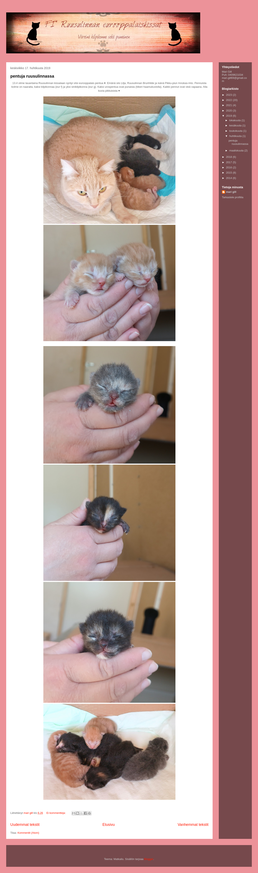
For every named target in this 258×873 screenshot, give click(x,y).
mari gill (231, 191)
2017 (229, 162)
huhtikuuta (236, 136)
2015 (229, 172)
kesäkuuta (235, 125)
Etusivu (108, 825)
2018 (229, 156)
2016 (229, 167)
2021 (229, 105)
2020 (229, 110)
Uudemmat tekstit (25, 825)
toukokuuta (236, 130)
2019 (229, 115)
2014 (229, 178)
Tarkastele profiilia (232, 197)
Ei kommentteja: (56, 812)
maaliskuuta (236, 150)
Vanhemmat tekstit (193, 825)
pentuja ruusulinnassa (32, 76)
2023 (229, 94)
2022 (229, 100)
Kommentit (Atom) (28, 832)
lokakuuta (235, 120)
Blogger (148, 859)
